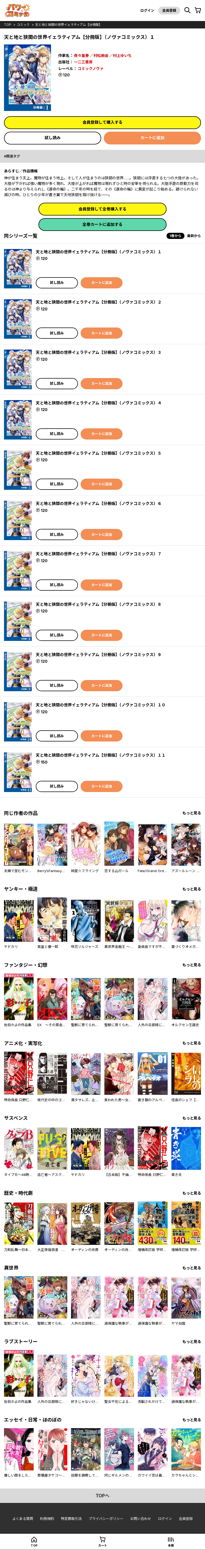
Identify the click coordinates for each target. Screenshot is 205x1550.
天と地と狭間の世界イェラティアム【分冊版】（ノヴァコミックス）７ (98, 553)
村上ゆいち (122, 55)
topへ (102, 1495)
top (7, 25)
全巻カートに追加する (102, 224)
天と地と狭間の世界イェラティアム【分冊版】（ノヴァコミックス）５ (98, 453)
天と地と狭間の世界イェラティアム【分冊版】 (68, 25)
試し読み (53, 137)
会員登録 (169, 10)
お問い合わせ (140, 1518)
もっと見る (191, 813)
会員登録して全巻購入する (102, 209)
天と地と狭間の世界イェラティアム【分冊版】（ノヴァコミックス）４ (98, 402)
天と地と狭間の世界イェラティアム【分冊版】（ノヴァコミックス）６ (98, 503)
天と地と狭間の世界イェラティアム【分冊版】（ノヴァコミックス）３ (98, 352)
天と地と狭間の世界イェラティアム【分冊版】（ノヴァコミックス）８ (98, 604)
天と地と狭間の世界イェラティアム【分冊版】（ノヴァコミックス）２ (98, 302)
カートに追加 (152, 137)
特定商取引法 (71, 1518)
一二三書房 (83, 62)
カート (102, 1545)
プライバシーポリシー (106, 1518)
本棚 (171, 1545)
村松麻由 (100, 55)
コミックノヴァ (91, 68)
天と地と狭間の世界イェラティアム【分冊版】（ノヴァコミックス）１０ (100, 704)
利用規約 (47, 1518)
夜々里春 (81, 55)
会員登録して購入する (102, 122)
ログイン (147, 10)
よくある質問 (22, 1518)
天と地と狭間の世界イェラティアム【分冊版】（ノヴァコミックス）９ (98, 654)
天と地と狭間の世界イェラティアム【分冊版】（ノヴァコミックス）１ (98, 251)
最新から (194, 236)
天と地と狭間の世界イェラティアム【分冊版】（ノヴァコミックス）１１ (100, 755)
